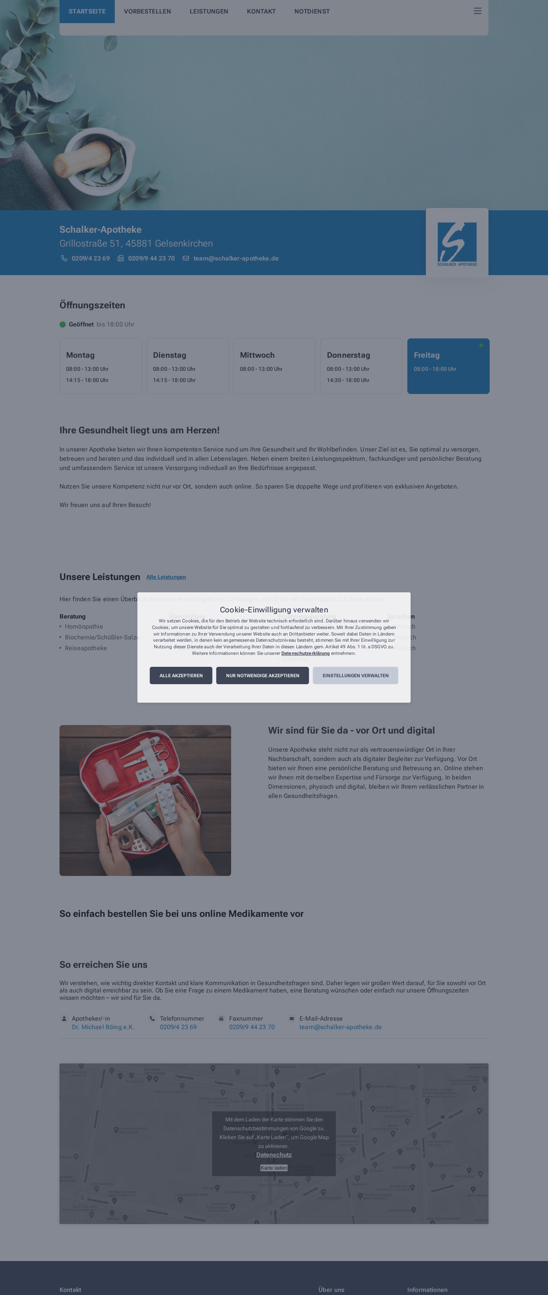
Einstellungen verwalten (356, 675)
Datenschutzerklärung (305, 653)
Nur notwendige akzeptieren (263, 675)
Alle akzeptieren (181, 675)
